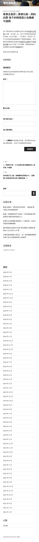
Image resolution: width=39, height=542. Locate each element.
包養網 (18, 47)
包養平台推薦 (25, 42)
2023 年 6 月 (7, 418)
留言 (5, 79)
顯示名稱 (6, 108)
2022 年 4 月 (7, 478)
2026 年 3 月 (7, 281)
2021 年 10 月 (8, 495)
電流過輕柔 (9, 3)
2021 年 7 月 (7, 508)
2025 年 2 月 (7, 332)
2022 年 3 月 (7, 482)
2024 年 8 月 (7, 358)
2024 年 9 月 (7, 353)
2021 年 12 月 (8, 486)
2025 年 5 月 (7, 319)
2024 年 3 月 (7, 379)
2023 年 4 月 (7, 426)
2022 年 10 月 (8, 452)
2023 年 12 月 (8, 392)
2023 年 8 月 (7, 409)
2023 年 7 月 (7, 413)
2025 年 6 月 (7, 315)
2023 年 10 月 (8, 401)
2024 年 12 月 (8, 341)
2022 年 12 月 (8, 443)
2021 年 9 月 (7, 499)
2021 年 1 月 (7, 512)
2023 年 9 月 (7, 405)
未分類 (5, 526)
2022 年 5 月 (7, 473)
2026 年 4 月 (7, 276)
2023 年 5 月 (7, 422)
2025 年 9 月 (7, 302)
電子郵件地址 (8, 119)
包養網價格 (7, 59)
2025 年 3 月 (7, 328)
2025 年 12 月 (8, 294)
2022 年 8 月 (7, 460)
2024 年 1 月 (7, 388)
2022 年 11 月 (8, 448)
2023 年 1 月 (7, 439)
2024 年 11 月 (8, 345)
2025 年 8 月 (7, 306)
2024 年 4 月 (7, 375)
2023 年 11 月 (8, 396)
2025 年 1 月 (7, 336)
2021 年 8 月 (7, 503)
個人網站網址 (7, 130)
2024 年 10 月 (8, 349)
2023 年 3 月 (7, 431)
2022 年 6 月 (7, 469)
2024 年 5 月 (7, 371)
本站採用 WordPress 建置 (11, 537)
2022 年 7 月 (7, 465)
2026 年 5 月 (7, 272)
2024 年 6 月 (7, 366)
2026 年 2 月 (7, 285)
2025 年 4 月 (7, 324)
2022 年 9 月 (7, 456)
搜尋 (4, 188)
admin (18, 11)
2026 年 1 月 (7, 289)
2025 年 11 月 (8, 298)
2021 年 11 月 (8, 491)
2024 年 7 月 (7, 362)
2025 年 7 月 (7, 311)
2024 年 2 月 (7, 383)
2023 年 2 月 (7, 435)
